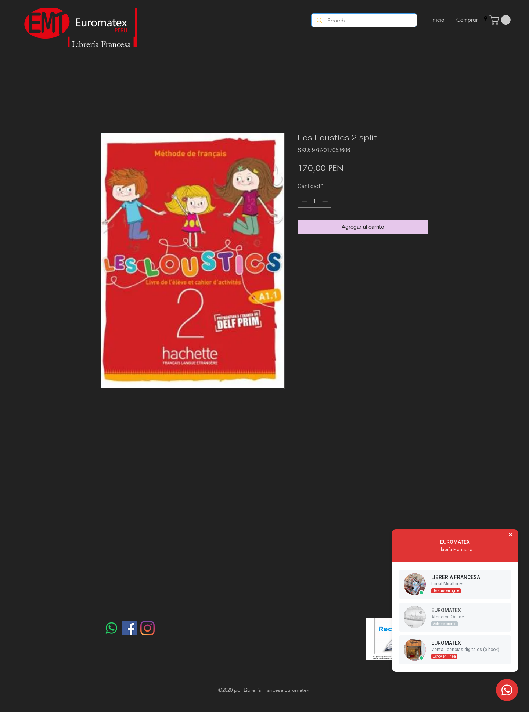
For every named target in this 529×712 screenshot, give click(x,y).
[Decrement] (304, 201)
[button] (501, 20)
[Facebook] (129, 628)
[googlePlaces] (485, 18)
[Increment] (326, 201)
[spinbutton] (315, 201)
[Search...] (364, 21)
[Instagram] (147, 628)
